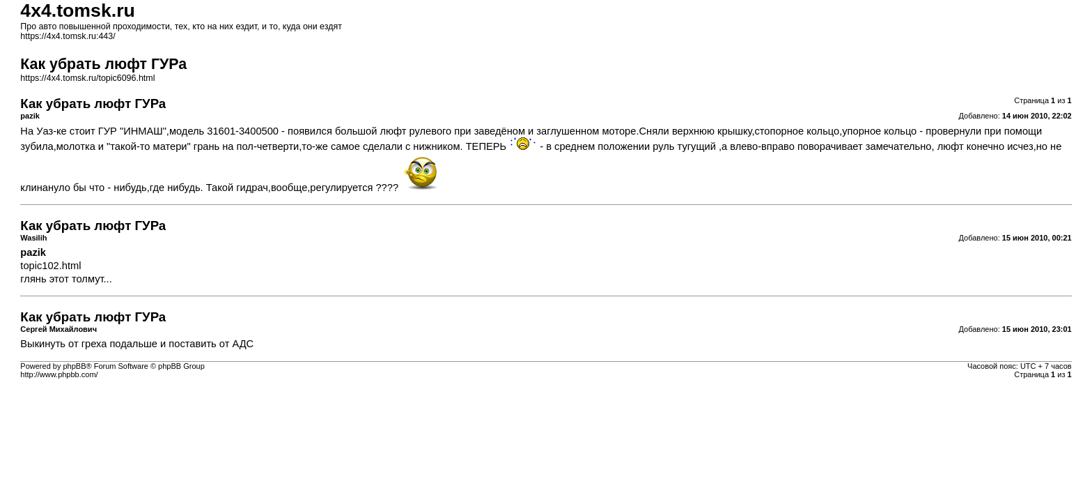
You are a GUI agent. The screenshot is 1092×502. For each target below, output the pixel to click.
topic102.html (50, 265)
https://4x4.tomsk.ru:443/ (67, 36)
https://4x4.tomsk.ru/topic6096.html (87, 78)
